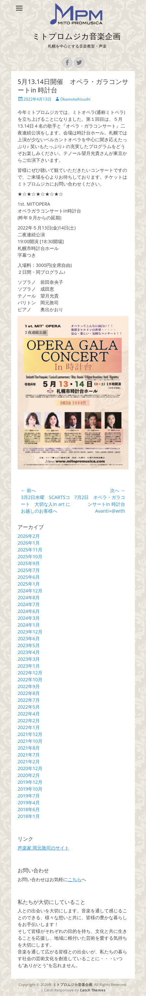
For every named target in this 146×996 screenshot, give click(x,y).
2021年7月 (29, 755)
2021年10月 (30, 741)
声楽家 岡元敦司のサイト (43, 848)
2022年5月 (29, 707)
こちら (74, 879)
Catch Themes (92, 990)
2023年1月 (29, 666)
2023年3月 (29, 659)
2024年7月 (29, 604)
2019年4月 (29, 802)
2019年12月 (30, 782)
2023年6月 (29, 638)
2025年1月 (29, 584)
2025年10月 (30, 556)
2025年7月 (29, 570)
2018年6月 (29, 809)
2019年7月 (29, 796)
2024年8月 (29, 597)
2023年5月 (29, 645)
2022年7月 (29, 700)
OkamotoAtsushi (75, 99)
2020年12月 (30, 768)
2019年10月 (30, 789)
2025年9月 (29, 563)
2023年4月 (29, 652)
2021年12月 (30, 734)
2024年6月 (29, 611)
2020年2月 (29, 775)
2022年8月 (29, 693)
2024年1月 (29, 625)
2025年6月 (29, 577)
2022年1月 (29, 727)
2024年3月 (29, 618)
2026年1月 (29, 543)
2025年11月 (30, 549)
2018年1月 (29, 816)
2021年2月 (29, 761)
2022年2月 (29, 720)
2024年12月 (30, 591)
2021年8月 (29, 748)
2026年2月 (29, 536)
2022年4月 (29, 714)
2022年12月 (30, 673)
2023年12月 (30, 632)
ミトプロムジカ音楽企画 (76, 36)
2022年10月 (30, 679)
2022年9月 (29, 686)
